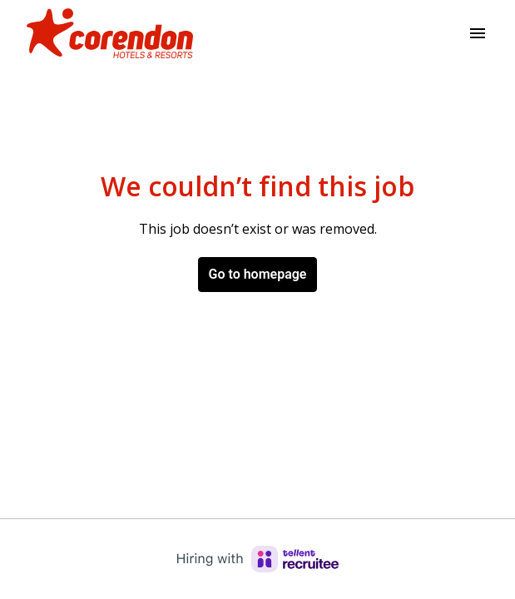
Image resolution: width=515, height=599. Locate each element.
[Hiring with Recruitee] (258, 559)
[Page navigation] (477, 33)
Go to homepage (258, 274)
